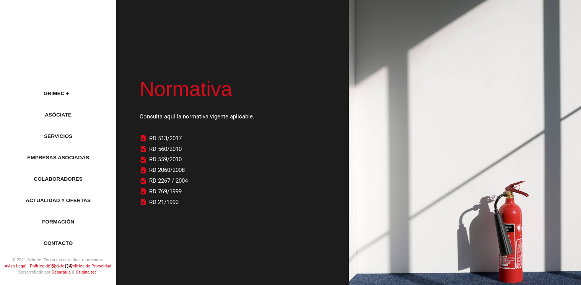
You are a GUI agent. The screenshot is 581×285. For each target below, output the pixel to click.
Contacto (58, 243)
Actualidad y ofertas (58, 200)
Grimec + (58, 93)
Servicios (58, 136)
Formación (58, 222)
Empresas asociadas (58, 157)
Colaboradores (58, 179)
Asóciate (58, 115)
